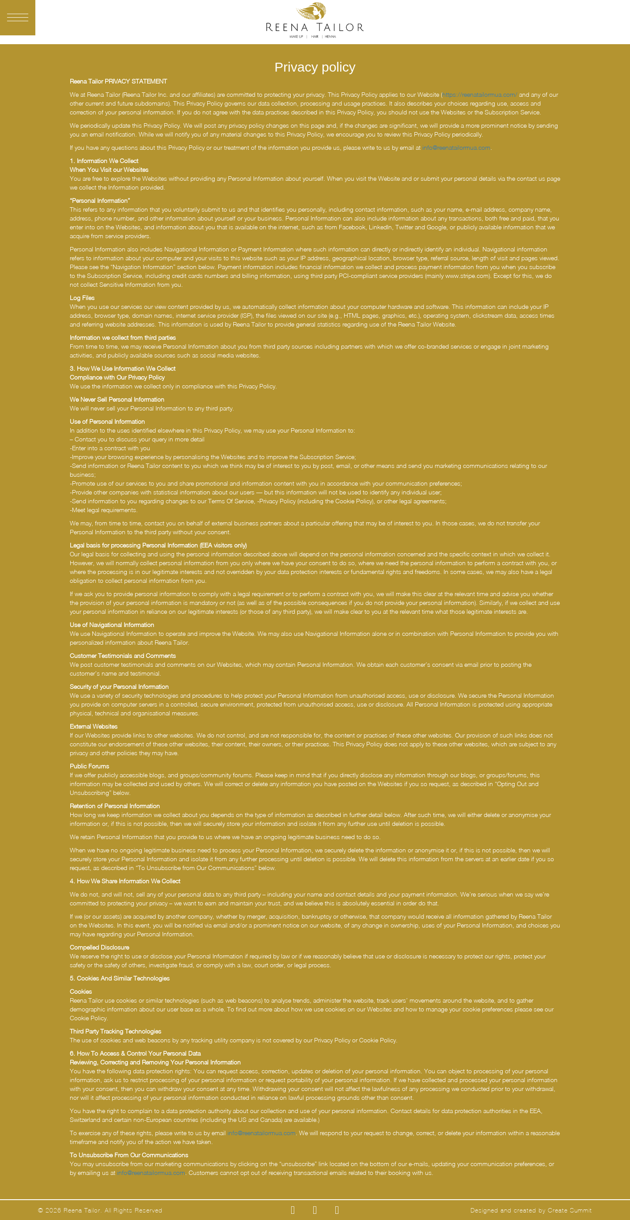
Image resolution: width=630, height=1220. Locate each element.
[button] (17, 17)
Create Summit (570, 1210)
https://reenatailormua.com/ (479, 94)
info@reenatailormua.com (456, 147)
